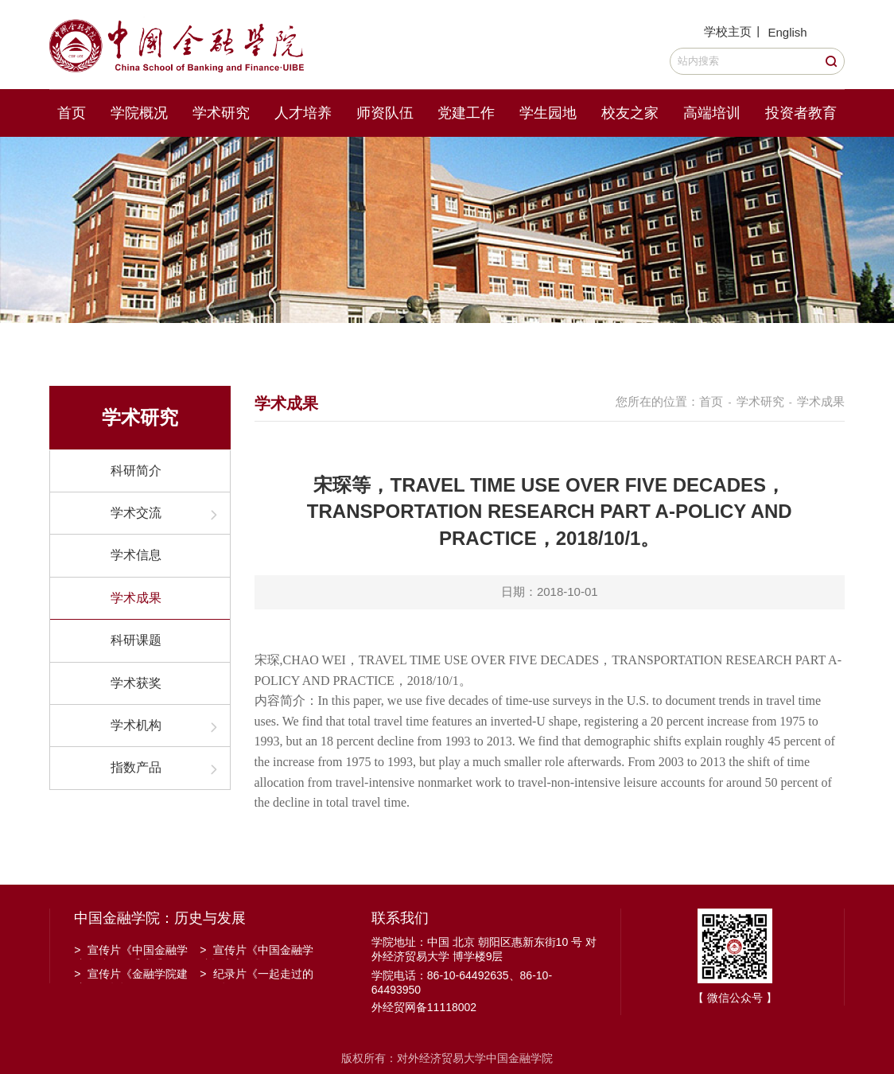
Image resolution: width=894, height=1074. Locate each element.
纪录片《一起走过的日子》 (256, 975)
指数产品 (136, 767)
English (787, 32)
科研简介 (136, 470)
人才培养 (303, 113)
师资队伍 (385, 113)
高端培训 (711, 113)
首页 (71, 113)
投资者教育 (801, 113)
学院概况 (139, 113)
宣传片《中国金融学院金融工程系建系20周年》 (131, 951)
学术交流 (136, 512)
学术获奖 (136, 683)
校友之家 (630, 113)
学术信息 (136, 555)
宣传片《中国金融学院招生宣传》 (256, 951)
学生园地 (548, 113)
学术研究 (221, 113)
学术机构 (136, 725)
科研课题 (136, 640)
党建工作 (466, 113)
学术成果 (136, 598)
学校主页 (728, 31)
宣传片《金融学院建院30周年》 (131, 975)
